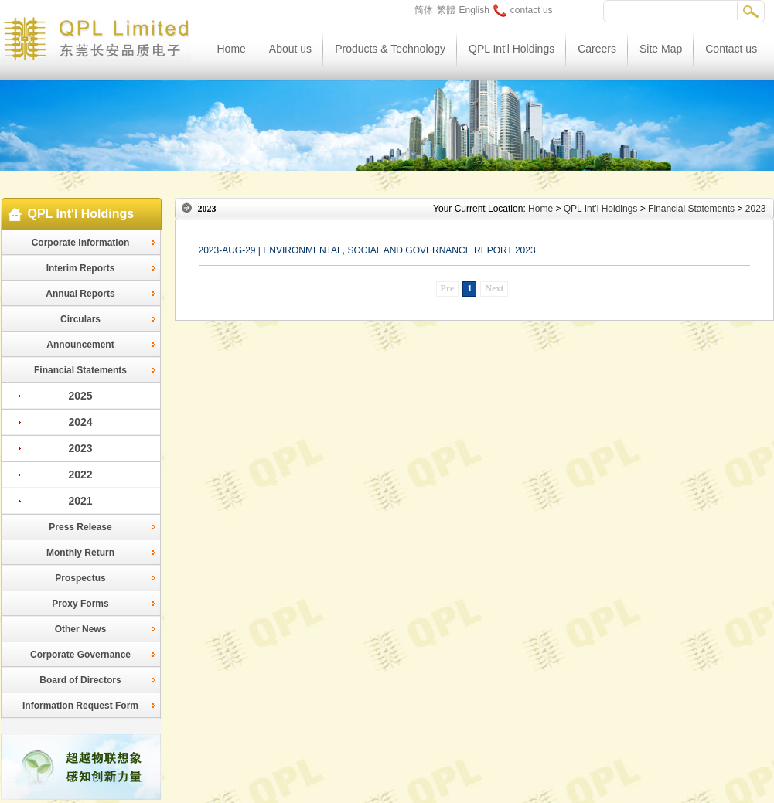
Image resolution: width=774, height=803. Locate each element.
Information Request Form (80, 705)
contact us (523, 10)
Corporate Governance (80, 654)
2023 (80, 448)
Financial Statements (80, 370)
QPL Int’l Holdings (601, 208)
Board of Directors (80, 680)
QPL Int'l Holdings (511, 49)
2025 (80, 396)
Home (231, 49)
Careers (597, 49)
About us (290, 49)
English (474, 10)
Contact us (731, 49)
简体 (423, 10)
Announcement (80, 344)
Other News (81, 629)
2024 (80, 422)
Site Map (660, 49)
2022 (80, 474)
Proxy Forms (80, 603)
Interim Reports (80, 268)
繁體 (446, 10)
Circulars (80, 319)
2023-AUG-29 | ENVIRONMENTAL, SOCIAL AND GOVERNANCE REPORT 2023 (367, 250)
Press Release (80, 527)
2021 (80, 501)
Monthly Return (80, 552)
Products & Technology (390, 49)
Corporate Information (81, 242)
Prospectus (80, 578)
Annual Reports (80, 293)
